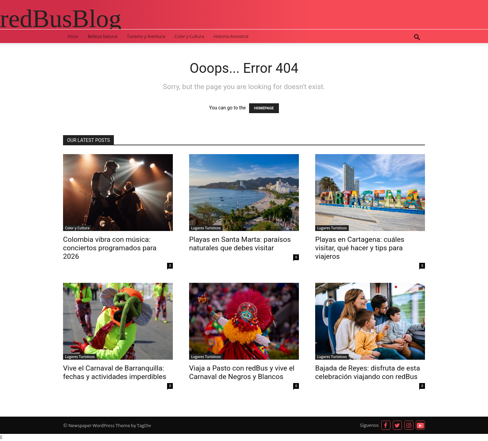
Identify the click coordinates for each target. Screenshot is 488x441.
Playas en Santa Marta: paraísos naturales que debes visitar (240, 243)
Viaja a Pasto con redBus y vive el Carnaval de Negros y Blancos (241, 372)
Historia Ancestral (231, 36)
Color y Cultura (189, 36)
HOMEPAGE (264, 108)
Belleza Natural (103, 36)
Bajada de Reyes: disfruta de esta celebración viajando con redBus (367, 372)
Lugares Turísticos (206, 228)
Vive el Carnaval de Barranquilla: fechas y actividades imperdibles (114, 372)
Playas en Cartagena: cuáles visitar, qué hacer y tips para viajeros (359, 247)
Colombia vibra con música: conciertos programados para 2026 (110, 247)
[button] (417, 38)
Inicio (73, 36)
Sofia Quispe (74, 266)
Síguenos (369, 425)
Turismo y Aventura (146, 36)
